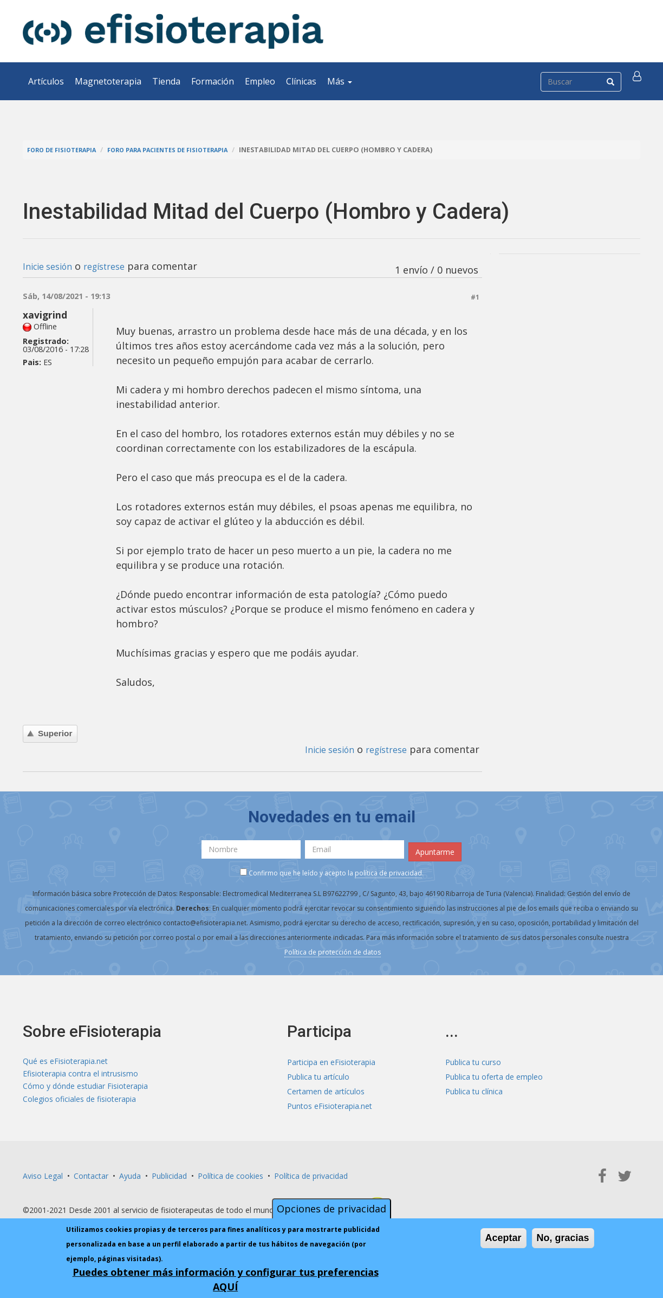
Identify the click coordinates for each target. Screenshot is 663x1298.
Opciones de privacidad (331, 1208)
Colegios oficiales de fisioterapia (79, 1103)
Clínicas (301, 81)
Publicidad (169, 1172)
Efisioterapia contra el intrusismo (80, 1073)
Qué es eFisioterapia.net (65, 1059)
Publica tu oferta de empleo (494, 1073)
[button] (638, 81)
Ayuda (130, 1172)
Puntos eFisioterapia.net (329, 1103)
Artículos (46, 81)
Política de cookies (230, 1172)
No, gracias (563, 1237)
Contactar (91, 1172)
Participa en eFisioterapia (331, 1059)
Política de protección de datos (332, 948)
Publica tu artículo (318, 1073)
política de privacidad (388, 869)
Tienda (166, 81)
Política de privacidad (311, 1172)
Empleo (260, 81)
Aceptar (503, 1237)
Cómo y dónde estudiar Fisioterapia (85, 1088)
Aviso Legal (43, 1172)
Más (339, 81)
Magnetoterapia (108, 81)
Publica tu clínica (474, 1088)
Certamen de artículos (326, 1088)
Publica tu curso (473, 1059)
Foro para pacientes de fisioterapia (187, 149)
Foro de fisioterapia (66, 149)
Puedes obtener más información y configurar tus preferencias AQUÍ (226, 1279)
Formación (212, 81)
